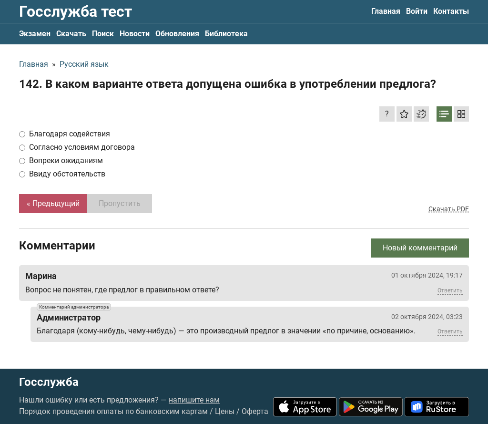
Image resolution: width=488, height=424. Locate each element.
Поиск (103, 33)
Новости (135, 33)
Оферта (255, 411)
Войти (416, 11)
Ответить (450, 290)
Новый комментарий (420, 247)
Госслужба (49, 382)
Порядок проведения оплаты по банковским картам (113, 411)
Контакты (451, 11)
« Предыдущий (53, 203)
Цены (224, 411)
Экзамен (35, 33)
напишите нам (194, 399)
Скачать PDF (448, 209)
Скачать (71, 33)
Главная (385, 11)
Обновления (177, 33)
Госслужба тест (75, 11)
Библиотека (226, 33)
